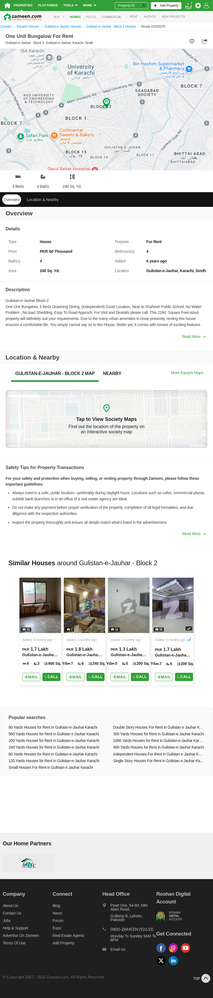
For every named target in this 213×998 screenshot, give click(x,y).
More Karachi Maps (187, 373)
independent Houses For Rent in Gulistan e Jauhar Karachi (158, 754)
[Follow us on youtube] (187, 953)
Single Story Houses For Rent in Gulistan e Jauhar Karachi (158, 761)
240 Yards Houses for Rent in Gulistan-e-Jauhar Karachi (54, 747)
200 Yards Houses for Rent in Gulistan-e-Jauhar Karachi (54, 741)
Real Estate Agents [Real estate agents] (68, 935)
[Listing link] (40, 632)
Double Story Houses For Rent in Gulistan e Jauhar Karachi (158, 727)
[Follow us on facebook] (162, 953)
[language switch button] (188, 5)
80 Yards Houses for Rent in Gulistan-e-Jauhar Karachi (53, 727)
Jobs (7, 920)
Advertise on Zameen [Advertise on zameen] (21, 935)
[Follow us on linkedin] (175, 965)
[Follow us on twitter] (162, 965)
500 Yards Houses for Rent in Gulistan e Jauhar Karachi (54, 734)
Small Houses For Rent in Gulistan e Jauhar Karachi (51, 767)
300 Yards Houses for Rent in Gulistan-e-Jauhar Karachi (158, 734)
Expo (57, 928)
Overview (12, 199)
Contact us (12, 913)
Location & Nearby (43, 199)
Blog (56, 905)
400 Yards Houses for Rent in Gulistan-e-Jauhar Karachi (158, 747)
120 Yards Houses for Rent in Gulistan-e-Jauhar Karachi (54, 761)
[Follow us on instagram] (175, 953)
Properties (23, 5)
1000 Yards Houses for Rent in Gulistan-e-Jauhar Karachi (158, 741)
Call (51, 676)
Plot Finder (48, 5)
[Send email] (31, 677)
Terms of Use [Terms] (14, 943)
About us (10, 905)
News (57, 913)
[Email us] (129, 950)
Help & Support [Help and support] (15, 928)
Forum (58, 920)
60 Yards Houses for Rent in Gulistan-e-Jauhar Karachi (53, 754)
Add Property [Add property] (63, 943)
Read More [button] (194, 336)
